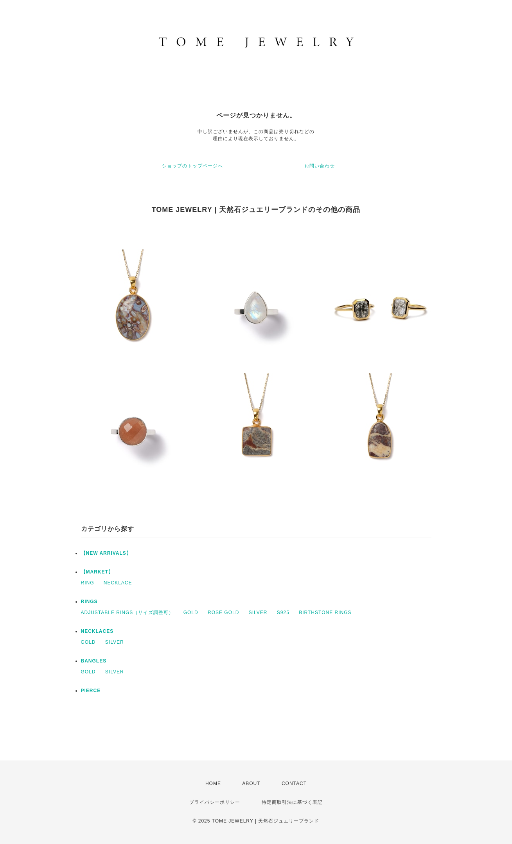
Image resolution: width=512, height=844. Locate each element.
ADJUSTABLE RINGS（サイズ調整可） (127, 612)
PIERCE (91, 690)
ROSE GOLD (223, 612)
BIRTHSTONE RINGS (325, 612)
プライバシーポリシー (214, 802)
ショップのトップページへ (192, 166)
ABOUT (251, 783)
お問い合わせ (319, 166)
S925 (283, 612)
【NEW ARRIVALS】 (106, 553)
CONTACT (294, 783)
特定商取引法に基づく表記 (292, 802)
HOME (213, 783)
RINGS (89, 601)
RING (87, 583)
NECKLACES (97, 631)
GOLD (190, 612)
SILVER (258, 612)
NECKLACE (118, 583)
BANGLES (94, 661)
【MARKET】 (97, 572)
